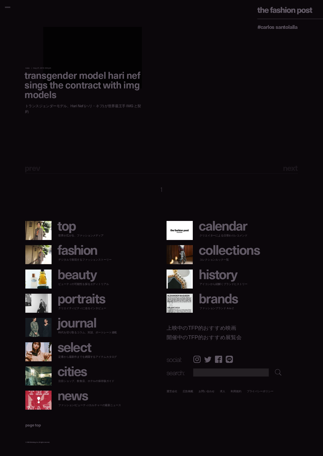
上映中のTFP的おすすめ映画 (201, 328)
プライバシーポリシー (260, 391)
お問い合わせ (207, 391)
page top (33, 425)
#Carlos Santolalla (277, 27)
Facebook (218, 359)
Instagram (197, 359)
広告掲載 (187, 391)
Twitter (207, 359)
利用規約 (236, 391)
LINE (229, 359)
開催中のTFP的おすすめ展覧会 (204, 337)
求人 (222, 391)
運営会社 (172, 391)
